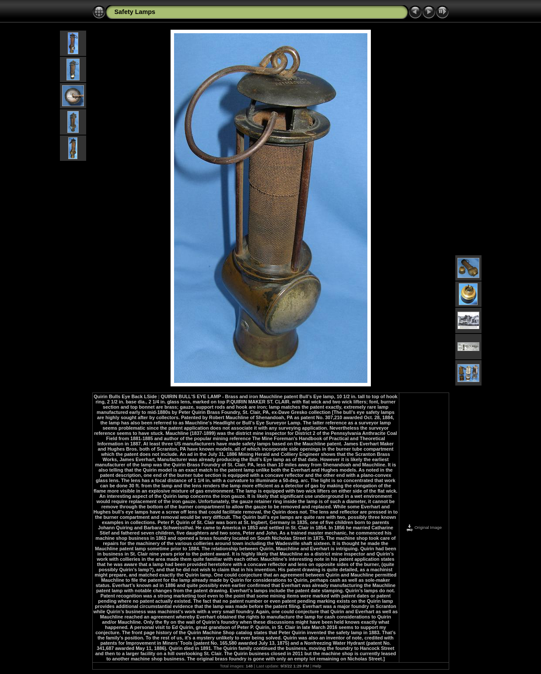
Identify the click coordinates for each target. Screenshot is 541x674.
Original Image (424, 527)
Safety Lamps (135, 11)
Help (317, 666)
